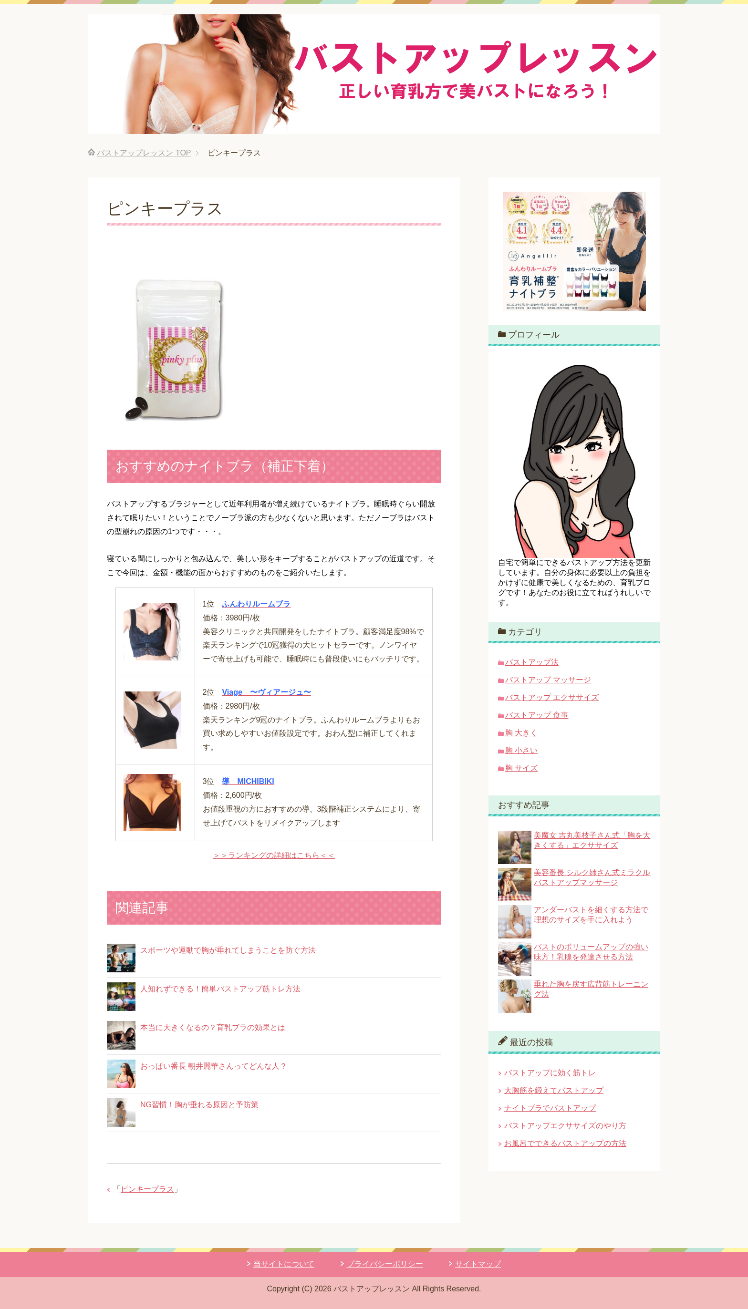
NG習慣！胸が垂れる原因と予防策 (199, 1105)
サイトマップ (478, 1264)
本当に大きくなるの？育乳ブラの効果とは (212, 1027)
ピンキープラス (147, 1189)
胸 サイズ (521, 768)
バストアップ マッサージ (548, 680)
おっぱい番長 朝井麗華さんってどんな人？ (213, 1066)
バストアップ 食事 (536, 715)
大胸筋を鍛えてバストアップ (553, 1090)
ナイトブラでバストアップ (550, 1108)
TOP (144, 153)
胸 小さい (521, 750)
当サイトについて (283, 1264)
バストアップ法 (532, 662)
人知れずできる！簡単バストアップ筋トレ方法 (220, 989)
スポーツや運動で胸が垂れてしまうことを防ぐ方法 (228, 950)
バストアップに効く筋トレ (550, 1073)
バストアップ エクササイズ (552, 697)
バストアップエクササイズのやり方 (565, 1126)
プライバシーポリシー (385, 1264)
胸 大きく (521, 733)
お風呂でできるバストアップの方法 (565, 1143)
